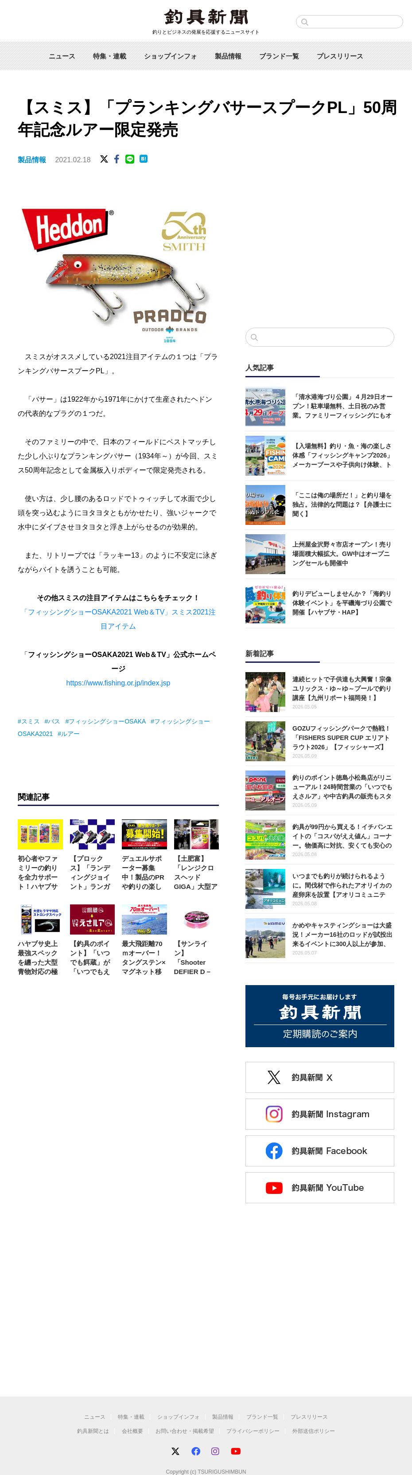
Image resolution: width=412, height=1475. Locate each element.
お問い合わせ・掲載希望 (184, 1431)
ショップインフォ (170, 56)
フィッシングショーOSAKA (107, 721)
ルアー (70, 733)
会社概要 (132, 1431)
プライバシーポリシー (253, 1431)
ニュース (62, 56)
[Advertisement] (312, 254)
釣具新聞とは (93, 1431)
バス (54, 721)
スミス (30, 721)
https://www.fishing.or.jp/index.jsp (118, 683)
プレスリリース (340, 56)
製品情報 (228, 56)
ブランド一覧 (279, 56)
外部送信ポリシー (313, 1431)
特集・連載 (109, 56)
